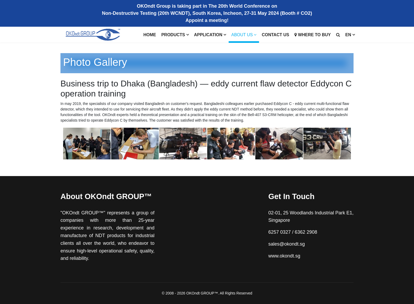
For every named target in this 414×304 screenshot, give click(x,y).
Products (173, 35)
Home (149, 35)
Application (208, 35)
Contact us (275, 35)
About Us (242, 35)
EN (348, 35)
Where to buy (312, 35)
